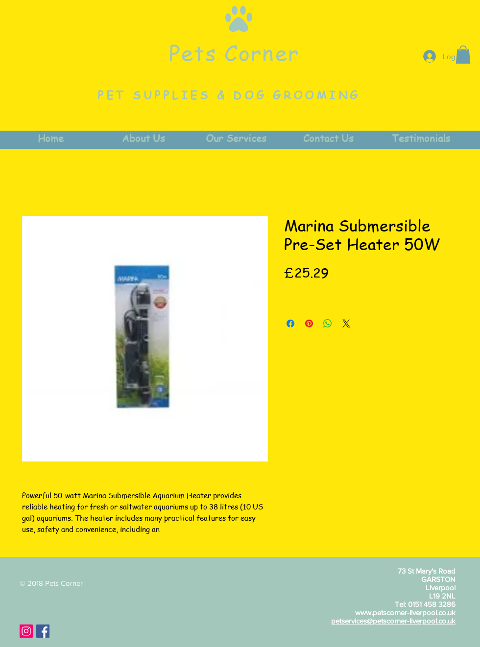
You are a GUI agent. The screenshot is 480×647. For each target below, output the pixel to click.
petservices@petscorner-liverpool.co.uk (393, 621)
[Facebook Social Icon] (42, 631)
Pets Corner (234, 52)
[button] (463, 55)
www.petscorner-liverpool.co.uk (405, 612)
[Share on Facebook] (290, 323)
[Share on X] (346, 323)
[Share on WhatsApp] (328, 323)
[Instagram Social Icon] (26, 631)
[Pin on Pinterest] (309, 323)
